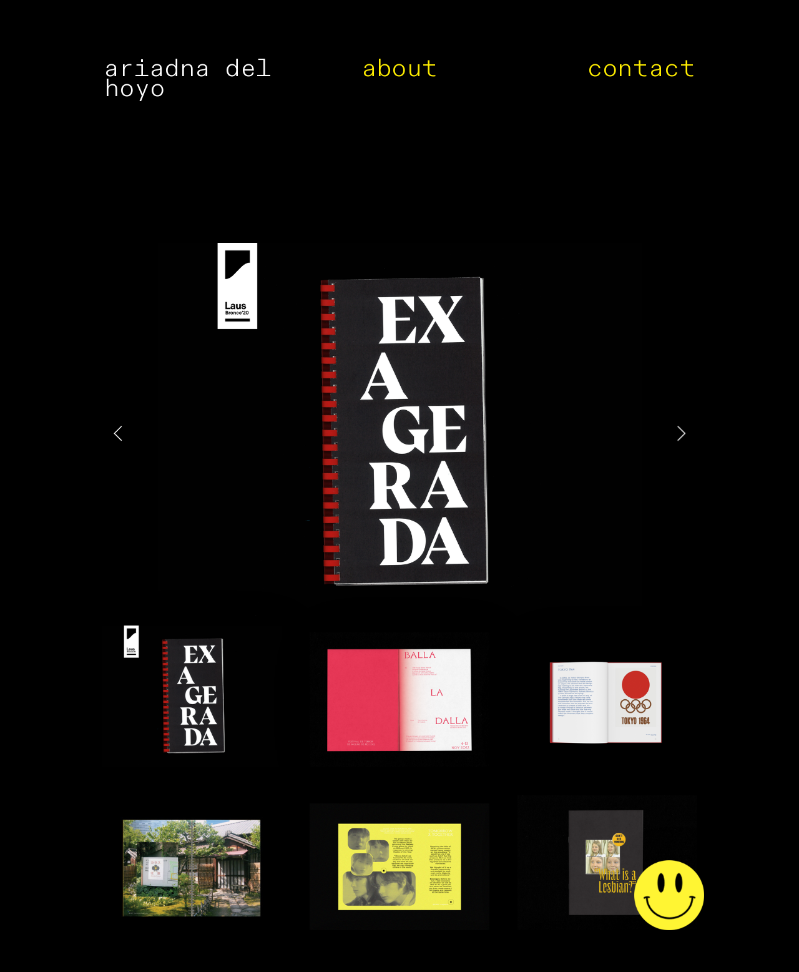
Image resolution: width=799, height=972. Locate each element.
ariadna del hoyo (187, 78)
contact (641, 68)
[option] (400, 434)
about (399, 68)
